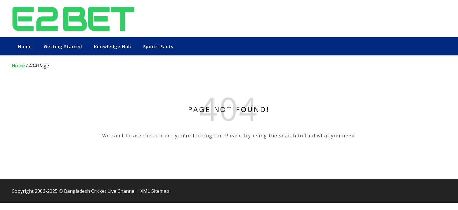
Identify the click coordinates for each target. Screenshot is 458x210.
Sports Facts (158, 46)
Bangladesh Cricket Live (90, 191)
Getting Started (63, 46)
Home (25, 46)
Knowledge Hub (112, 46)
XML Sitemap (154, 191)
